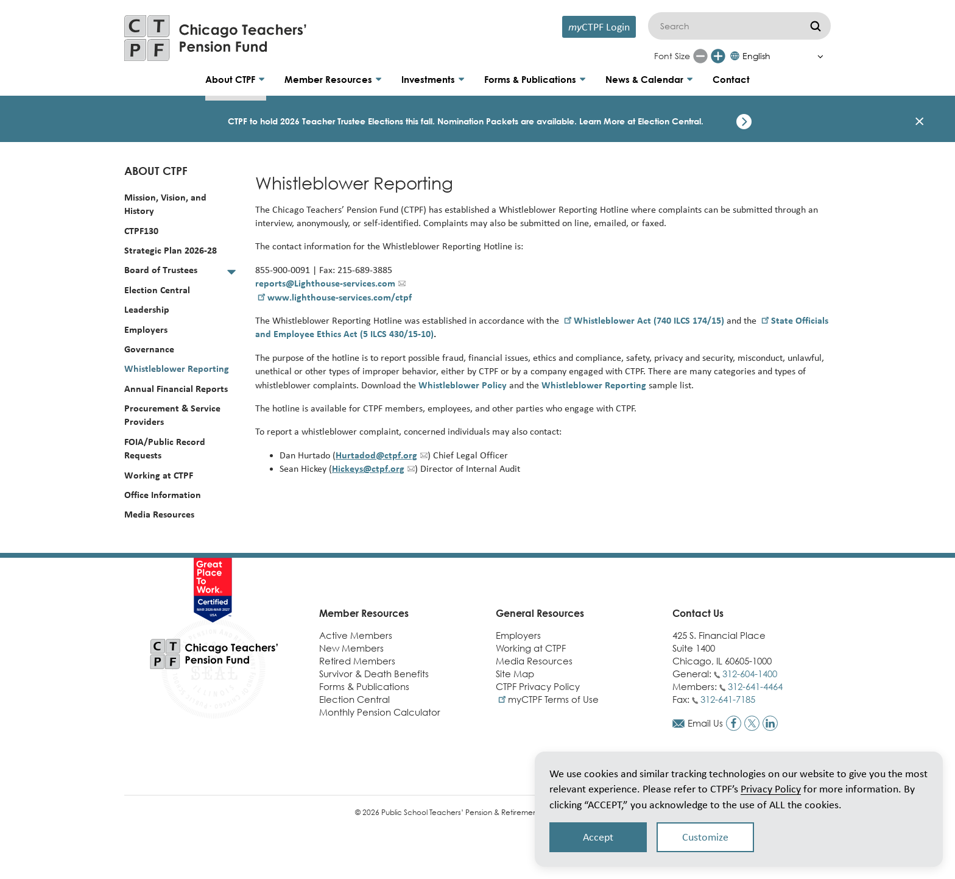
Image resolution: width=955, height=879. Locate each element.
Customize (705, 836)
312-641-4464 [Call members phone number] (755, 686)
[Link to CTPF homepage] (215, 38)
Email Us (705, 722)
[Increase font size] (718, 56)
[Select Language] (780, 56)
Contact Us (698, 613)
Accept (598, 836)
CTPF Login (599, 26)
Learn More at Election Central (640, 121)
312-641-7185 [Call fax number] (727, 699)
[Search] (739, 26)
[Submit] (815, 26)
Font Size (672, 56)
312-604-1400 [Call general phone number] (749, 673)
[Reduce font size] (700, 56)
